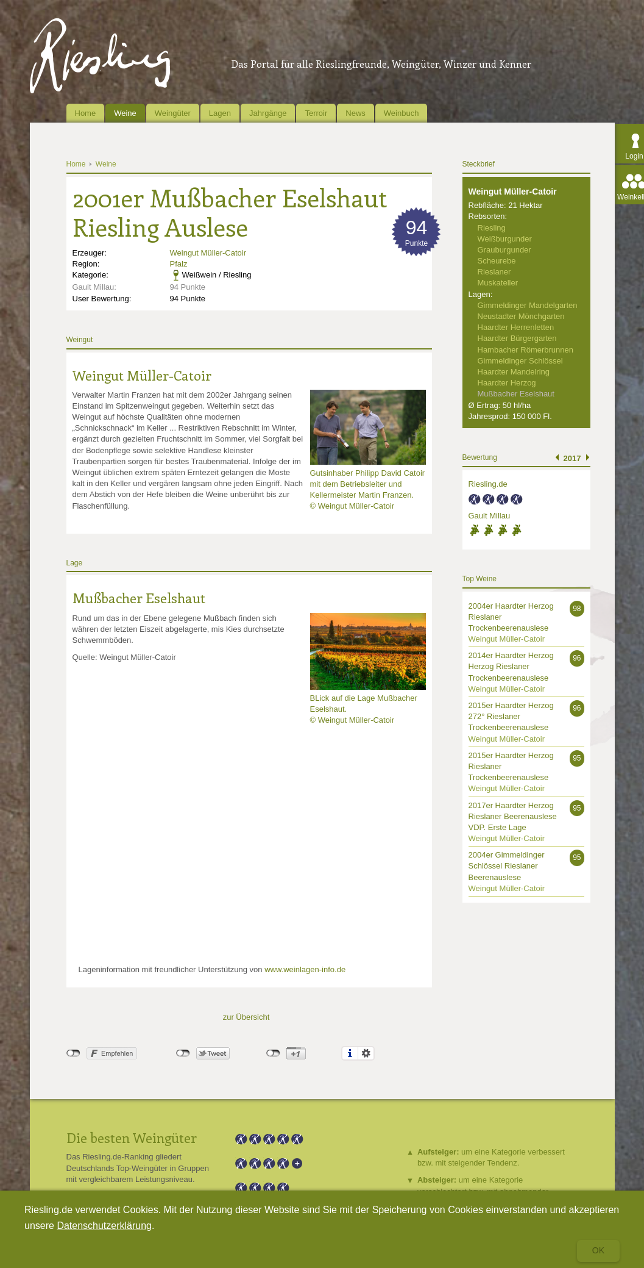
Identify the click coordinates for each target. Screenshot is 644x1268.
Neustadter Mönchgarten (521, 316)
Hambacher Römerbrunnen (526, 349)
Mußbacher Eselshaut (139, 598)
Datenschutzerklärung (104, 1225)
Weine (125, 113)
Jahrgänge (267, 113)
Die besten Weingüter (131, 1137)
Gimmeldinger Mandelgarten (528, 305)
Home (85, 113)
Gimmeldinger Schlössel (520, 360)
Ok (598, 1250)
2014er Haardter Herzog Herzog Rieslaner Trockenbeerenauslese (511, 666)
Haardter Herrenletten (516, 327)
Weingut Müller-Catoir (208, 252)
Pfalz (179, 263)
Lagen (220, 113)
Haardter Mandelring (514, 371)
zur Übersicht (246, 1017)
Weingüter (173, 113)
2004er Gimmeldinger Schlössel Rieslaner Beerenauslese (507, 865)
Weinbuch (401, 113)
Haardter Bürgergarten (517, 338)
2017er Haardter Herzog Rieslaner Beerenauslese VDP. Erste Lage (513, 816)
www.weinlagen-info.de (304, 969)
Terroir (316, 113)
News (355, 113)
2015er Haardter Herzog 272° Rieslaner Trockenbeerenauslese (511, 716)
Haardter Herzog (507, 382)
